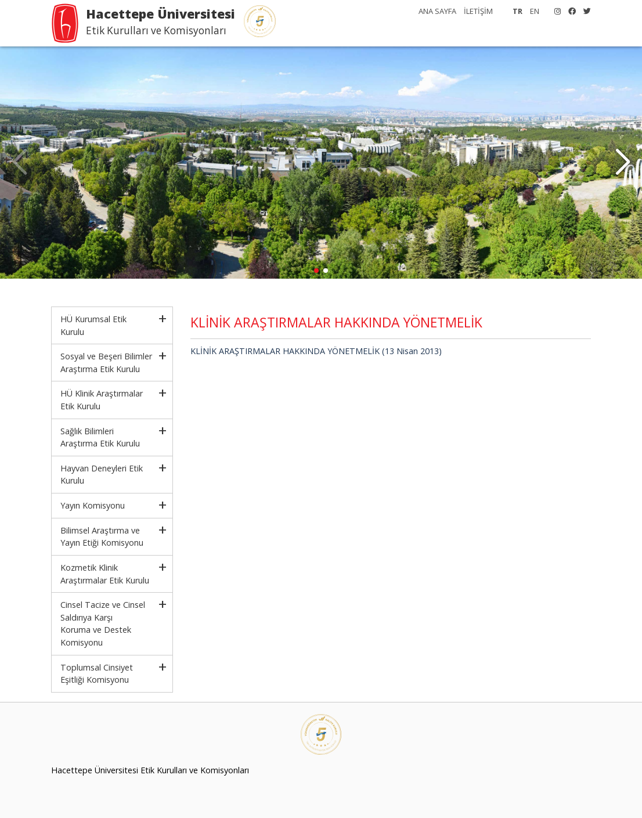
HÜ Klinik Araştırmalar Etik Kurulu (101, 400)
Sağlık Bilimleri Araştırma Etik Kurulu (100, 437)
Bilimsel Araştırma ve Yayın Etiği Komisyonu (101, 537)
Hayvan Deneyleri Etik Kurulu (101, 475)
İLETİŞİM (478, 11)
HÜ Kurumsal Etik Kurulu (93, 325)
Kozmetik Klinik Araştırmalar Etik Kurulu (104, 574)
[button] (622, 162)
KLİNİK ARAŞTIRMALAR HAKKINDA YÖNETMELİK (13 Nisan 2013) (316, 350)
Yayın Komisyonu (92, 505)
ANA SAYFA (437, 11)
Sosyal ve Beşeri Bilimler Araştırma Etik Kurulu (106, 362)
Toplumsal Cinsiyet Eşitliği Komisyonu (96, 674)
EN (534, 11)
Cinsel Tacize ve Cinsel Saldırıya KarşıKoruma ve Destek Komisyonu (102, 623)
